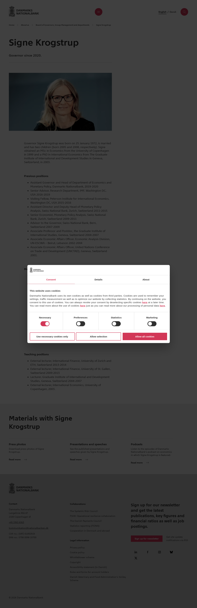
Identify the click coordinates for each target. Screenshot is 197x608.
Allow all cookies (144, 336)
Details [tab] (99, 279)
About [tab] (146, 279)
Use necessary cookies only (52, 336)
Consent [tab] (51, 279)
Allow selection (98, 336)
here (144, 302)
